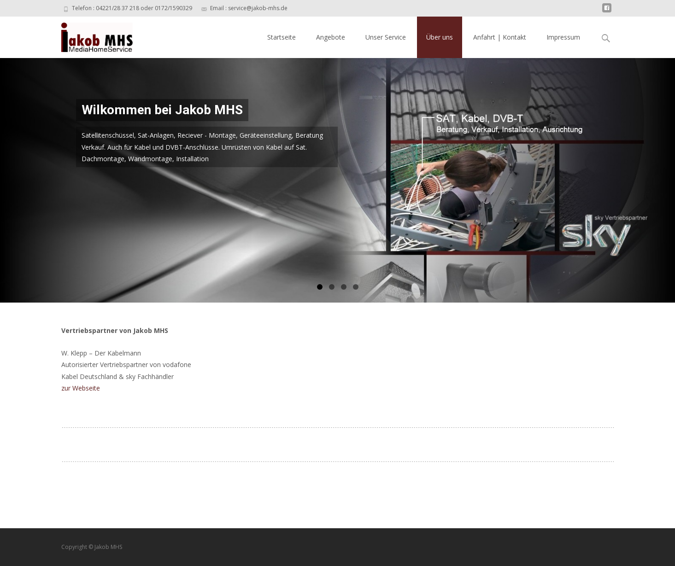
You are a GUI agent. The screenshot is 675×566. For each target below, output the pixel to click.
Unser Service (385, 37)
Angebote (330, 37)
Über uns (439, 37)
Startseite (281, 37)
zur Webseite (80, 388)
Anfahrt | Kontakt (499, 37)
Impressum (563, 37)
